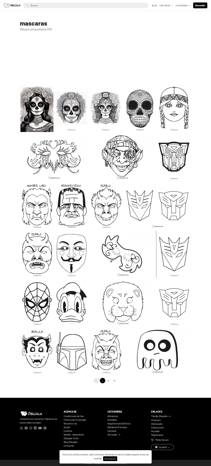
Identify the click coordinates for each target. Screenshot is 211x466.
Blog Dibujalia (70, 441)
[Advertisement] (105, 62)
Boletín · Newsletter (74, 434)
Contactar (69, 445)
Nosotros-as (70, 423)
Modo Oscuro (160, 439)
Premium (156, 420)
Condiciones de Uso (74, 416)
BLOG (154, 5)
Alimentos (112, 416)
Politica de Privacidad (75, 419)
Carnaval (111, 430)
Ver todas (112, 434)
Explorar (165, 5)
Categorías (182, 5)
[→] (114, 380)
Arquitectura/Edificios (119, 423)
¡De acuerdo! (110, 458)
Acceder (155, 431)
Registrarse (157, 434)
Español (161, 447)
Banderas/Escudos (117, 427)
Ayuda (67, 427)
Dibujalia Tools (71, 438)
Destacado (156, 423)
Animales (112, 419)
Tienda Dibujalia (159, 416)
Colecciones (157, 427)
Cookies (68, 430)
